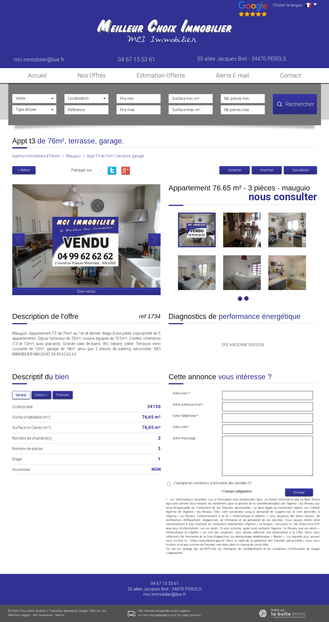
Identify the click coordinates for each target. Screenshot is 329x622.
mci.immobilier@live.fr (39, 60)
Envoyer (299, 492)
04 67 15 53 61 (164, 583)
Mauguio (73, 156)
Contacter (234, 170)
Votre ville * (181, 427)
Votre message (184, 438)
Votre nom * (181, 393)
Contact (290, 75)
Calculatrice (300, 170)
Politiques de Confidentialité (242, 549)
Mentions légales (19, 615)
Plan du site (98, 611)
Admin (59, 615)
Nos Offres (92, 75)
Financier (62, 395)
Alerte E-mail (232, 75)
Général (21, 395)
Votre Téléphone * (185, 416)
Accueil (37, 75)
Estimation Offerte (161, 75)
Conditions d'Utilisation (289, 549)
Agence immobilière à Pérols (36, 156)
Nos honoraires (43, 615)
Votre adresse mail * (188, 404)
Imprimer (266, 170)
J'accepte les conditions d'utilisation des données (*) (212, 483)
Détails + (41, 395)
